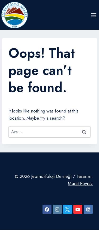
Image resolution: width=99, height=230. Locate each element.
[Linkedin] (88, 209)
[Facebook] (47, 209)
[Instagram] (57, 209)
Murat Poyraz (80, 183)
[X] (67, 209)
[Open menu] (93, 15)
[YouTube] (77, 209)
